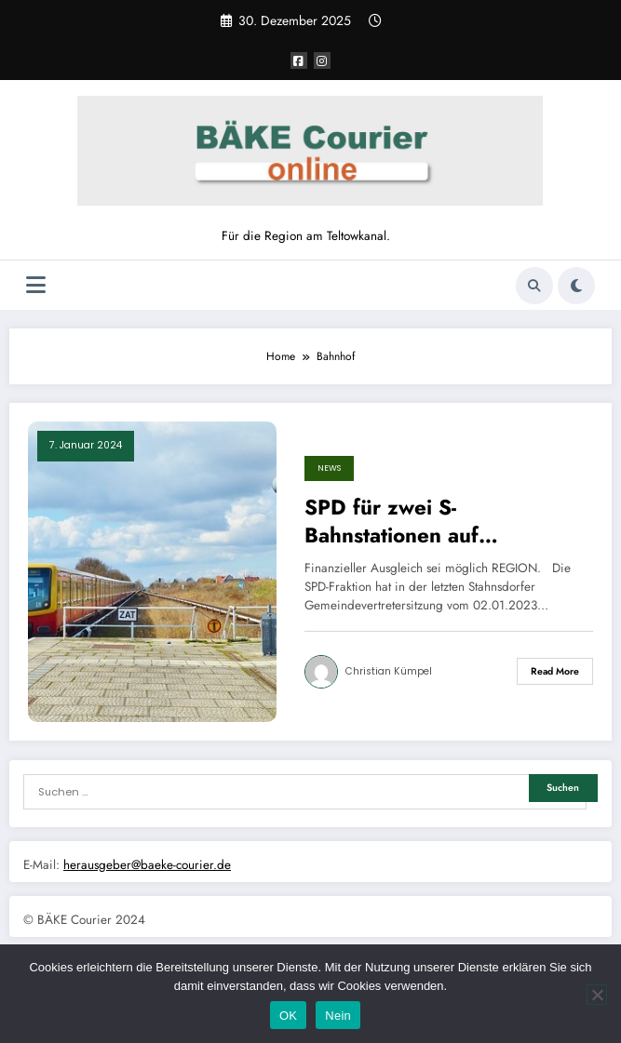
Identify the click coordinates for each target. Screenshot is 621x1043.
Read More (555, 671)
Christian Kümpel (388, 671)
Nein (338, 1016)
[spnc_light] (576, 285)
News (329, 468)
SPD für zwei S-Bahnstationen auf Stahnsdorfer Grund (401, 521)
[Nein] (597, 994)
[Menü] (36, 285)
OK (288, 1016)
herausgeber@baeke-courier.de (147, 865)
